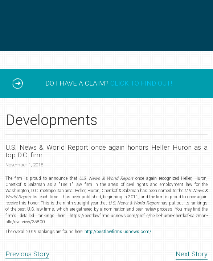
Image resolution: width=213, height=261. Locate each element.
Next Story (192, 254)
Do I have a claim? (108, 83)
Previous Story (27, 254)
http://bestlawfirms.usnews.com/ (118, 231)
